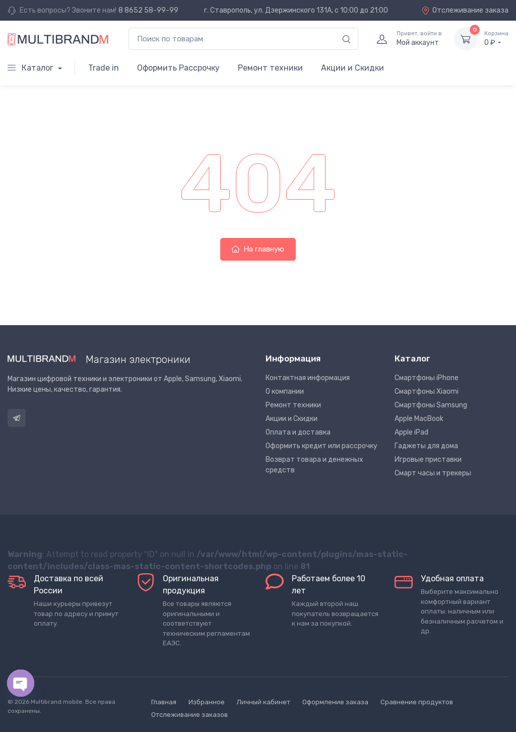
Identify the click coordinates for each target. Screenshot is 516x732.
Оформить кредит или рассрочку (321, 446)
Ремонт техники (270, 68)
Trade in (103, 68)
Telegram (16, 417)
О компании (285, 391)
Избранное (206, 702)
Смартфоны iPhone (427, 378)
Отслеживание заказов (189, 714)
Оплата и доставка (298, 432)
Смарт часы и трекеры (433, 473)
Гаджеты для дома (426, 446)
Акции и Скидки (352, 68)
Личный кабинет (263, 702)
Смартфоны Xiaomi (427, 391)
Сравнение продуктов (416, 702)
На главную (258, 249)
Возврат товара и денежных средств (314, 464)
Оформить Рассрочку (178, 68)
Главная (163, 702)
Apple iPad (411, 432)
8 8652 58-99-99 (148, 10)
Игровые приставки (428, 459)
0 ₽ (496, 38)
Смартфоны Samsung (431, 405)
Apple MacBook (419, 418)
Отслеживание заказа (464, 10)
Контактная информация (308, 378)
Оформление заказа (335, 702)
